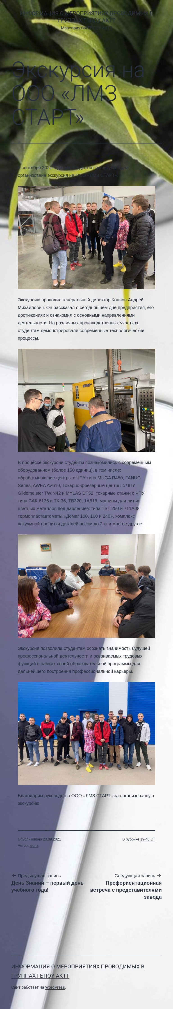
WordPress (55, 987)
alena (34, 845)
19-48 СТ (147, 839)
